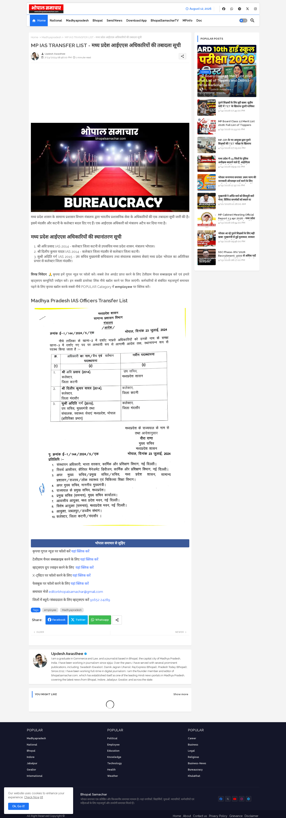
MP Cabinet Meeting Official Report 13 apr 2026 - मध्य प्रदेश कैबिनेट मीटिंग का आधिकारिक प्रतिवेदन (236, 218)
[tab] (39, 20)
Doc (199, 20)
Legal (191, 750)
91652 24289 (100, 600)
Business (193, 744)
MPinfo (187, 20)
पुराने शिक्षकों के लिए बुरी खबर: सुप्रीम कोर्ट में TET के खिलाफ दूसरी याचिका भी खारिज (236, 106)
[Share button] (117, 620)
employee (50, 610)
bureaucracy (195, 769)
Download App (136, 20)
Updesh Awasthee (67, 654)
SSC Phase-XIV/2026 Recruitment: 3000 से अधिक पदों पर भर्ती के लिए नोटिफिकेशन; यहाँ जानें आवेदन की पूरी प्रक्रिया (237, 258)
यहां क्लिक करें (80, 551)
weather (112, 776)
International (34, 776)
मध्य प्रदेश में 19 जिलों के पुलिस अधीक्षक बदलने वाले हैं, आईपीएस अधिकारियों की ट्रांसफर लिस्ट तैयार (234, 162)
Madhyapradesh (77, 20)
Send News (114, 20)
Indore (31, 757)
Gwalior (31, 769)
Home (41, 20)
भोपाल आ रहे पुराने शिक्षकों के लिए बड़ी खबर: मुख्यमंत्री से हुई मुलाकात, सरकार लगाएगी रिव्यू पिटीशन (236, 237)
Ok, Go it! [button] (18, 806)
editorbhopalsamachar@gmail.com (76, 592)
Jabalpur (32, 763)
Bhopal (98, 20)
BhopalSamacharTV (165, 20)
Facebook (58, 619)
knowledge (114, 757)
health (111, 769)
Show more (180, 694)
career (192, 738)
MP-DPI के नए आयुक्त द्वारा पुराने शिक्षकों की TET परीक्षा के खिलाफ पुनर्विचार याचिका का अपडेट (234, 143)
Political (112, 738)
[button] (243, 20)
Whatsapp (102, 619)
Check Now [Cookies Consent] (31, 797)
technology (114, 763)
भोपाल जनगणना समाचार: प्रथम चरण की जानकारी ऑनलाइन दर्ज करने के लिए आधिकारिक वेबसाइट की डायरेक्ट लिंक (237, 181)
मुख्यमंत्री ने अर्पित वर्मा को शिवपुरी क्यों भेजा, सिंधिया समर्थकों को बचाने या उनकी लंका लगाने (236, 200)
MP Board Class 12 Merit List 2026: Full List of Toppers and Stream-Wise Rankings (236, 125)
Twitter (81, 619)
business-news (197, 763)
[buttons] (223, 9)
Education (113, 750)
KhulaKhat (194, 776)
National (56, 20)
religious (193, 757)
